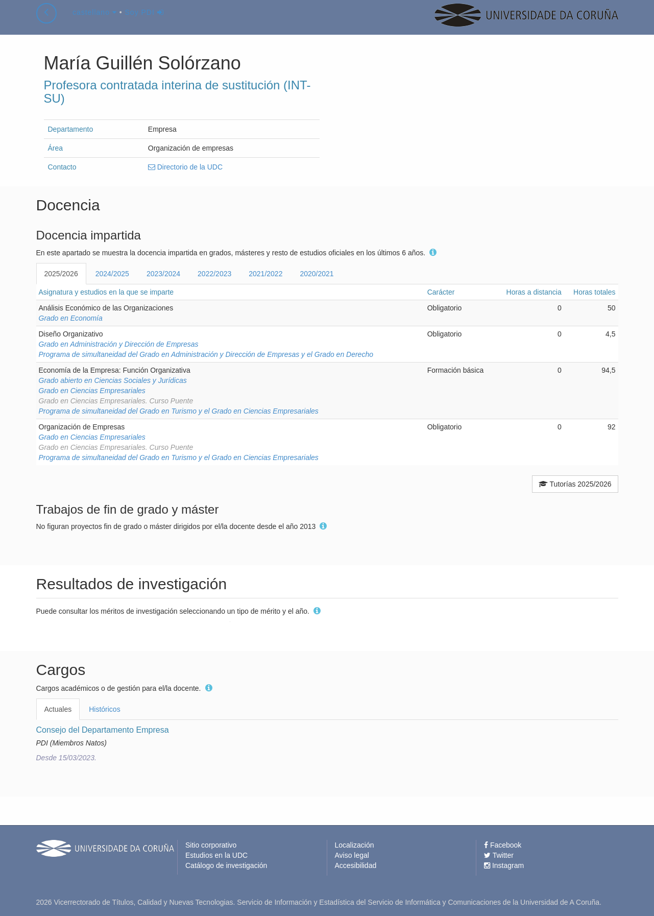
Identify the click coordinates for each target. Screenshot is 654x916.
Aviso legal (352, 855)
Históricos (104, 709)
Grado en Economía (71, 318)
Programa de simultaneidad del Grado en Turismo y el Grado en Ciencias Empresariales (179, 411)
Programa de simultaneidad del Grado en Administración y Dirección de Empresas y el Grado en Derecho (206, 354)
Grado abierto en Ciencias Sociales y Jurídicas (113, 380)
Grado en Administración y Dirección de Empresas (119, 344)
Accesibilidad (356, 865)
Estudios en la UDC (216, 855)
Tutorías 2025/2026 (575, 484)
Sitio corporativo (210, 845)
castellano (94, 22)
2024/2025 (112, 274)
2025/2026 (61, 274)
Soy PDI (144, 22)
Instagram (504, 865)
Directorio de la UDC (185, 167)
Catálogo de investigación (226, 865)
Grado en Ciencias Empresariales (92, 391)
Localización (354, 845)
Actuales (58, 709)
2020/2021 (316, 274)
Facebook (502, 845)
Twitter (499, 855)
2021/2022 (265, 274)
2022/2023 (214, 274)
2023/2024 (163, 274)
